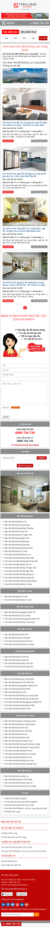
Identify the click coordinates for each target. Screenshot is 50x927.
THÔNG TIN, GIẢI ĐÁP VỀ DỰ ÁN (15, 845)
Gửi (36, 918)
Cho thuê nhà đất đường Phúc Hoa (19, 764)
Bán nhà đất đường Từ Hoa (16, 555)
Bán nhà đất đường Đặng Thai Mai (19, 532)
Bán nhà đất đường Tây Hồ (16, 535)
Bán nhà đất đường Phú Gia (16, 732)
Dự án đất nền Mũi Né (11, 869)
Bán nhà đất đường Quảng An (17, 545)
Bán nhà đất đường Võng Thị (17, 664)
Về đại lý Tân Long (12, 816)
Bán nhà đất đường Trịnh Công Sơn (19, 686)
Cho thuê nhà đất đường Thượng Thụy (21, 768)
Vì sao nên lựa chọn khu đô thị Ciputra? (21, 806)
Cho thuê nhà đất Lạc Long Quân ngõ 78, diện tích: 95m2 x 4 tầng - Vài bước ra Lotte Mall (25, 123)
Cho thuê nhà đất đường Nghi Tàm (19, 575)
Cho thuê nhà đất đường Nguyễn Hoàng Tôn (23, 706)
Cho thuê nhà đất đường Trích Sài (19, 667)
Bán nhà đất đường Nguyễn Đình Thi (20, 616)
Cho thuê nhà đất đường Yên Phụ (19, 645)
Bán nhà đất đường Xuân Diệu (17, 529)
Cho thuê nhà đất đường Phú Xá (18, 761)
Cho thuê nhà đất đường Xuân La (18, 787)
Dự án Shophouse (9, 865)
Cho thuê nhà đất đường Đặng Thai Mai (21, 565)
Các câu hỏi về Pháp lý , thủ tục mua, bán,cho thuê (26, 812)
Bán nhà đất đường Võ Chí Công (18, 783)
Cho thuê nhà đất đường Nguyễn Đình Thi (22, 623)
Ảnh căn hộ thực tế (25, 477)
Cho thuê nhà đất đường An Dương (19, 648)
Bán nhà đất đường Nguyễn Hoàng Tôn (21, 690)
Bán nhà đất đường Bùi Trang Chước (20, 728)
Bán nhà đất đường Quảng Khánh (19, 552)
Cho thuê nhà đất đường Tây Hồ (18, 568)
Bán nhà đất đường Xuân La (16, 780)
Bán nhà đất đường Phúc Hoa (17, 741)
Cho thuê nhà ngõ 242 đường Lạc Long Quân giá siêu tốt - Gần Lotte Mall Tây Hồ (24, 174)
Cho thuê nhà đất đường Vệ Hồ (18, 713)
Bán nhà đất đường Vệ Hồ (15, 696)
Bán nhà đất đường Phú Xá (16, 738)
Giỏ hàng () (26, 469)
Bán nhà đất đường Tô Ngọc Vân (18, 539)
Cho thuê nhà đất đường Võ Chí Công (20, 790)
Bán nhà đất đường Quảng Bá (17, 549)
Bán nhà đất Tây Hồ (11, 825)
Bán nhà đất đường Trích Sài (17, 661)
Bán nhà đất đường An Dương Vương (20, 725)
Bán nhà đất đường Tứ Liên (16, 600)
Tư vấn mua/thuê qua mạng (25, 449)
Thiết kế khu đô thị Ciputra (16, 802)
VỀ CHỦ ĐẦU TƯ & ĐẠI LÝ (12, 831)
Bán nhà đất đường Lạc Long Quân (19, 683)
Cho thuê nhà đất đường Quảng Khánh (21, 585)
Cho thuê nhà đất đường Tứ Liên (18, 604)
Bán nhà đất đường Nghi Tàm (17, 542)
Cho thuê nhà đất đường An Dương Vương (22, 748)
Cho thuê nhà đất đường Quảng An (19, 578)
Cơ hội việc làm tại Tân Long (13, 841)
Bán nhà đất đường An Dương (17, 642)
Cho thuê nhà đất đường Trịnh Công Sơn (22, 703)
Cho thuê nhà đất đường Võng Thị (19, 671)
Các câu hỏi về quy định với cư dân (19, 809)
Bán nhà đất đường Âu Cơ (16, 526)
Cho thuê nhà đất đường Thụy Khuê (20, 626)
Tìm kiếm (43, 38)
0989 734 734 (39, 23)
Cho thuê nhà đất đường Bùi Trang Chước (22, 751)
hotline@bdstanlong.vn (17, 888)
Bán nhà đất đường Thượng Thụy (19, 745)
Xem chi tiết (8, 141)
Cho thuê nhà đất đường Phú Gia (18, 755)
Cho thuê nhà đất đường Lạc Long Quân (21, 699)
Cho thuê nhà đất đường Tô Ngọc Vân (20, 572)
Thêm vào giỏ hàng (39, 141)
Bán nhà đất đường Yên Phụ (17, 638)
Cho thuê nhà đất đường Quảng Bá (19, 582)
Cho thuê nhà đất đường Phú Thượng (20, 758)
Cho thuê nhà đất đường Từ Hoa (18, 588)
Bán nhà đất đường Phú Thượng (18, 735)
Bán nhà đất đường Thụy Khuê (17, 619)
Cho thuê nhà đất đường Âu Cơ (18, 558)
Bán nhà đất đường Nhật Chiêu (18, 693)
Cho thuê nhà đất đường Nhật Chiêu (20, 709)
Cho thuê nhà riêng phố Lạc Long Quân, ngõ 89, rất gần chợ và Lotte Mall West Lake (24, 229)
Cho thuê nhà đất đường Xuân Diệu (19, 562)
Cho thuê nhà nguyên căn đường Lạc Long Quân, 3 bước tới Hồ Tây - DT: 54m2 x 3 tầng (24, 283)
